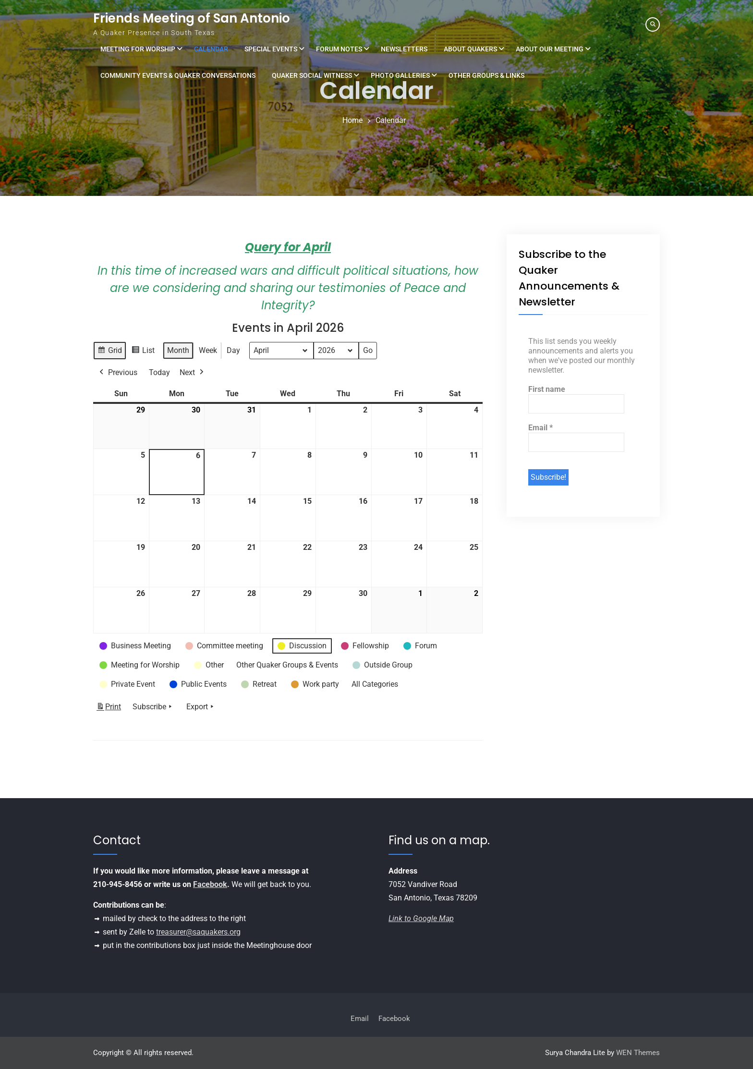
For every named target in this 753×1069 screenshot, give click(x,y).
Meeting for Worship (137, 49)
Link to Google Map (421, 918)
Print (108, 708)
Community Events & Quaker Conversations (177, 75)
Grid (109, 352)
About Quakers (470, 49)
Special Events (270, 49)
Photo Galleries (400, 75)
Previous (117, 372)
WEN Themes (638, 1052)
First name (546, 389)
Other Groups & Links (486, 75)
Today (159, 372)
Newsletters (404, 49)
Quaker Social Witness (312, 75)
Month (178, 350)
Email (540, 427)
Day (233, 350)
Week (208, 350)
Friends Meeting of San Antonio (191, 18)
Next (193, 372)
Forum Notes (339, 49)
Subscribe (153, 707)
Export (201, 707)
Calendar (211, 49)
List (143, 352)
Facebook (210, 884)
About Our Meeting (549, 49)
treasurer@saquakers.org (198, 931)
